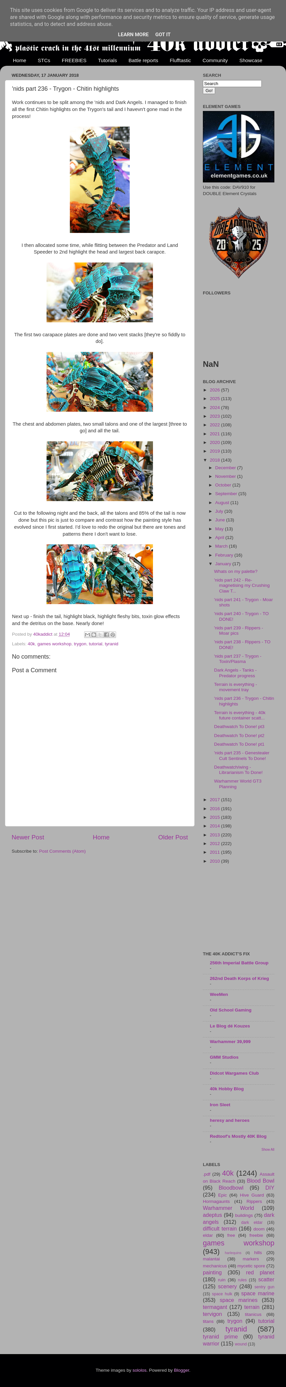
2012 (215, 843)
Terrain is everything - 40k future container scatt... (240, 715)
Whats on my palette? (236, 571)
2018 (215, 460)
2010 (215, 861)
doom (259, 1229)
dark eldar (251, 1222)
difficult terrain (220, 1228)
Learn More (133, 35)
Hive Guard (252, 1195)
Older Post (173, 837)
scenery (227, 1286)
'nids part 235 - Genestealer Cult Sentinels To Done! (241, 755)
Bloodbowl (230, 1188)
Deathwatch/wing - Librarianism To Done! (238, 770)
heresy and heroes (229, 1120)
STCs (44, 60)
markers (251, 1258)
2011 (215, 852)
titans (208, 1321)
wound (241, 1344)
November (226, 476)
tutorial (95, 643)
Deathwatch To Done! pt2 (239, 735)
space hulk (222, 1294)
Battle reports (143, 60)
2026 (215, 389)
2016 (215, 808)
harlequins (233, 1253)
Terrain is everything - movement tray (235, 687)
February (224, 555)
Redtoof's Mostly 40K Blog (238, 1136)
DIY (269, 1188)
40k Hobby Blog (227, 1088)
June (220, 519)
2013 (215, 834)
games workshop (55, 643)
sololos (139, 1370)
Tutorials (107, 60)
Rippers (254, 1201)
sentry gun (264, 1287)
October (223, 484)
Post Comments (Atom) (62, 851)
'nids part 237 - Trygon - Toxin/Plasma (237, 659)
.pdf (207, 1174)
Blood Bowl (260, 1181)
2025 (215, 398)
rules (242, 1280)
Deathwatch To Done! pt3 (239, 726)
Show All (267, 1149)
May (220, 528)
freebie (256, 1235)
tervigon (212, 1314)
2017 (215, 799)
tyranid (111, 643)
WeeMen (219, 994)
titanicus (253, 1314)
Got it (163, 35)
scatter (266, 1279)
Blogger (181, 1370)
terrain (251, 1307)
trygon (80, 643)
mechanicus (215, 1265)
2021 (215, 433)
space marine (257, 1293)
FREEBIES (74, 60)
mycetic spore (251, 1265)
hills (258, 1252)
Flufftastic (180, 60)
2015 (215, 817)
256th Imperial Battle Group (239, 962)
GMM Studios (224, 1057)
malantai (211, 1258)
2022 (215, 424)
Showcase (250, 60)
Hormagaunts (216, 1201)
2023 (215, 416)
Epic (222, 1195)
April (220, 537)
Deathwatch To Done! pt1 (239, 744)
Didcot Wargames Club (234, 1073)
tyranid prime (220, 1336)
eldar (208, 1235)
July (219, 511)
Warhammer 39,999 (230, 1041)
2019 (215, 451)
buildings (244, 1215)
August (222, 502)
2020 (215, 442)
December (226, 467)
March (222, 546)
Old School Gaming (230, 1010)
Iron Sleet (220, 1104)
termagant (215, 1307)
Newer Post (28, 837)
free (231, 1235)
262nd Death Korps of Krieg (239, 978)
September (226, 493)
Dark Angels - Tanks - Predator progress (235, 673)
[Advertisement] (238, 908)
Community (215, 60)
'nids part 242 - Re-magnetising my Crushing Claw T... (242, 585)
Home (19, 60)
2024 (215, 407)
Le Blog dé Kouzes (230, 1025)
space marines (239, 1300)
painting (212, 1272)
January (223, 563)
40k (31, 643)
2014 (215, 825)
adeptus (212, 1215)
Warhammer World (228, 1208)
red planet (260, 1272)
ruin (221, 1279)
